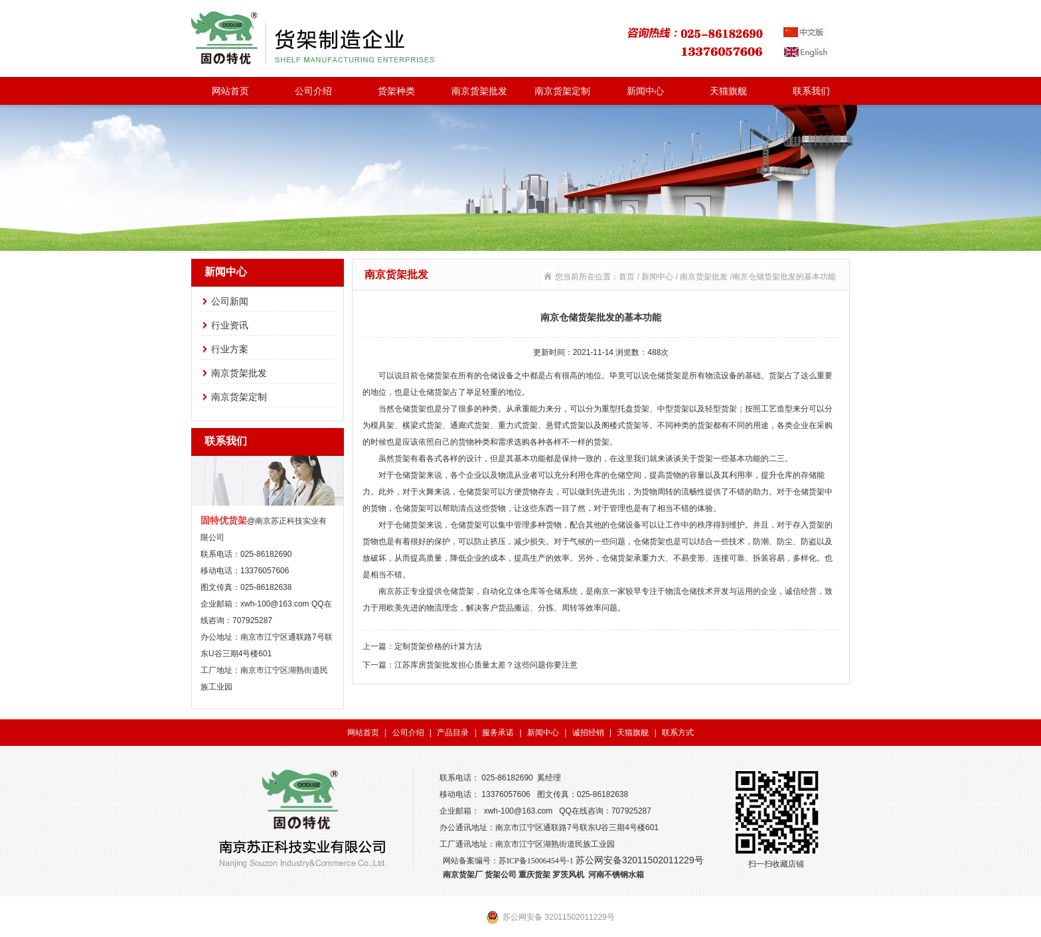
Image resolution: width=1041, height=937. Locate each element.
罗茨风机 (568, 874)
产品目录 (453, 732)
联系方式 (678, 732)
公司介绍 (313, 91)
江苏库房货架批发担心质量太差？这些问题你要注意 (486, 665)
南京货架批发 (479, 91)
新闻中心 (645, 91)
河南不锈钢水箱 (616, 874)
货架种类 (396, 91)
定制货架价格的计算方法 (438, 646)
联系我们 (811, 91)
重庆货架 (534, 874)
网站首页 (230, 91)
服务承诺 (498, 732)
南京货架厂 (463, 874)
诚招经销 (588, 732)
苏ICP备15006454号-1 (536, 860)
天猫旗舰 (728, 91)
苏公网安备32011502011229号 (640, 860)
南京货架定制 (562, 91)
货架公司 (501, 874)
